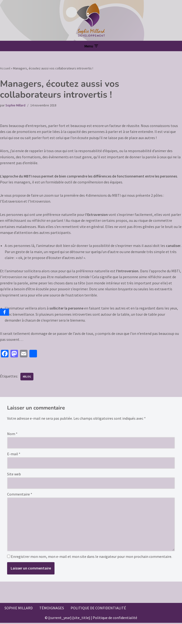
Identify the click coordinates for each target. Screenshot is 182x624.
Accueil (5, 68)
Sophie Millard (15, 105)
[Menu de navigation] (91, 46)
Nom (12, 434)
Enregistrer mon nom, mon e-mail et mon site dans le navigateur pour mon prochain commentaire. (91, 557)
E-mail (13, 454)
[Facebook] (4, 312)
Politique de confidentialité (98, 609)
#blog (27, 377)
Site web (14, 475)
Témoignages (51, 609)
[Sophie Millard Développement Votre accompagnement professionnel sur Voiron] (91, 20)
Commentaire (19, 495)
